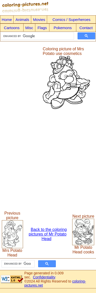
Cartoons (11, 28)
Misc (29, 28)
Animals (22, 19)
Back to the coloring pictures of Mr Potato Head (48, 234)
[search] (36, 36)
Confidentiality (44, 277)
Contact (86, 28)
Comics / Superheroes (71, 19)
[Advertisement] (21, 78)
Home (7, 19)
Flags (42, 28)
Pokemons (63, 28)
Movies (39, 19)
